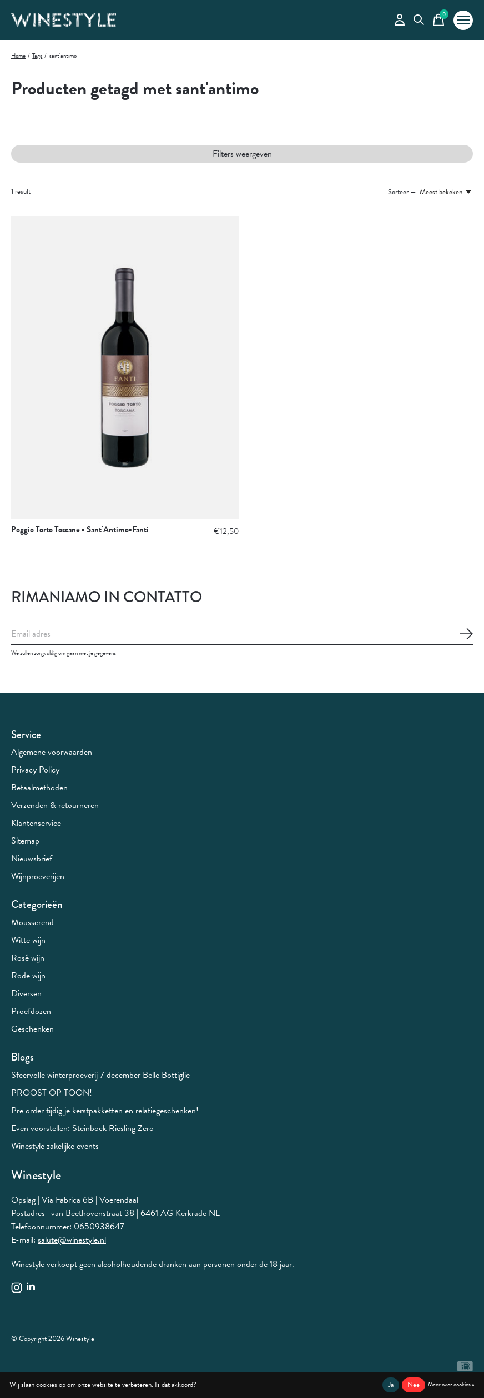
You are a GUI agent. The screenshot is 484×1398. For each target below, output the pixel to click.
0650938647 (99, 1226)
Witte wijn (28, 940)
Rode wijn (28, 975)
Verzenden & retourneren (55, 805)
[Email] (242, 634)
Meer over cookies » (451, 1384)
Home (18, 55)
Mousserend (32, 922)
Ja (391, 1384)
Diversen (26, 993)
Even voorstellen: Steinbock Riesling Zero (82, 1128)
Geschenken (32, 1029)
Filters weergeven (242, 153)
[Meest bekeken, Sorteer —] (446, 192)
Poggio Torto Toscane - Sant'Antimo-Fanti (80, 529)
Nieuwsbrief (31, 858)
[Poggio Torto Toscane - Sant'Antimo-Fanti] (125, 367)
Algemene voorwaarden (51, 752)
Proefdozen (31, 1011)
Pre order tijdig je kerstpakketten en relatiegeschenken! (105, 1110)
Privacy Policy (35, 769)
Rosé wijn (27, 958)
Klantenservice (36, 823)
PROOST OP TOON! (51, 1092)
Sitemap (25, 840)
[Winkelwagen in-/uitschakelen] (438, 20)
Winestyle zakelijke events (55, 1146)
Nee (413, 1384)
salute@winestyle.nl (72, 1239)
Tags (37, 55)
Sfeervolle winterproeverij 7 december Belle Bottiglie (100, 1075)
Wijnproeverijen (37, 876)
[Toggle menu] (463, 20)
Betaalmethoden (39, 787)
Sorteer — (402, 192)
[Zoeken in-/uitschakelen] (418, 20)
